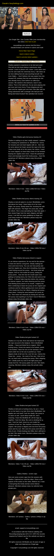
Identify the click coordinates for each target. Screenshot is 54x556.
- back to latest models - (27, 54)
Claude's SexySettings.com (12, 3)
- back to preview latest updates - (27, 57)
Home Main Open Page (27, 51)
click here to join (30, 42)
